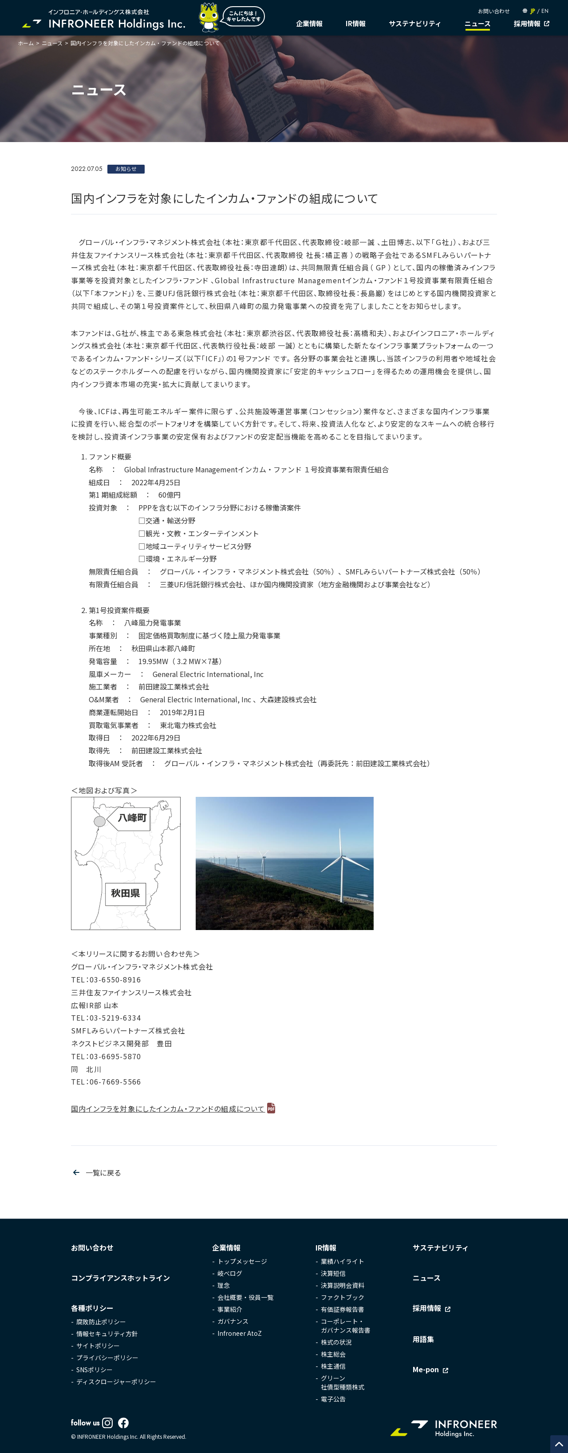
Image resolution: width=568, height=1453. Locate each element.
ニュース (478, 23)
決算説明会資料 (342, 1285)
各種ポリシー (92, 1308)
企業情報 (309, 23)
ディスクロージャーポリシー (116, 1381)
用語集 (423, 1339)
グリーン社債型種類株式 (342, 1382)
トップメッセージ (242, 1261)
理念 (223, 1285)
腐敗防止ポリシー (101, 1321)
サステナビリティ (415, 23)
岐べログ (229, 1273)
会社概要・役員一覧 (245, 1297)
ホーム (26, 43)
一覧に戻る (103, 1172)
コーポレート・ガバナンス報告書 (346, 1325)
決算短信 (333, 1273)
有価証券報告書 (342, 1309)
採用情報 (527, 23)
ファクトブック (342, 1297)
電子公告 (333, 1398)
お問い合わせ (494, 11)
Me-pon (426, 1369)
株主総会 (333, 1354)
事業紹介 (229, 1309)
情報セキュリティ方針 (107, 1333)
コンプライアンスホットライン (120, 1277)
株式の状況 (336, 1342)
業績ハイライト (342, 1261)
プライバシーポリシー (107, 1357)
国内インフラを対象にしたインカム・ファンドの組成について (168, 1108)
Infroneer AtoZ (239, 1333)
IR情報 (356, 23)
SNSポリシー (94, 1369)
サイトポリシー (98, 1345)
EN (544, 11)
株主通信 (333, 1366)
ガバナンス (232, 1321)
